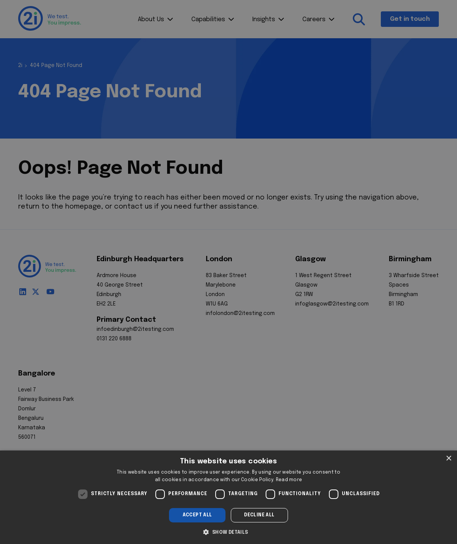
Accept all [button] (197, 515)
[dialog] (228, 497)
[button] (228, 531)
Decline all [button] (259, 515)
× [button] (448, 458)
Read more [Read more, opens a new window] (289, 480)
